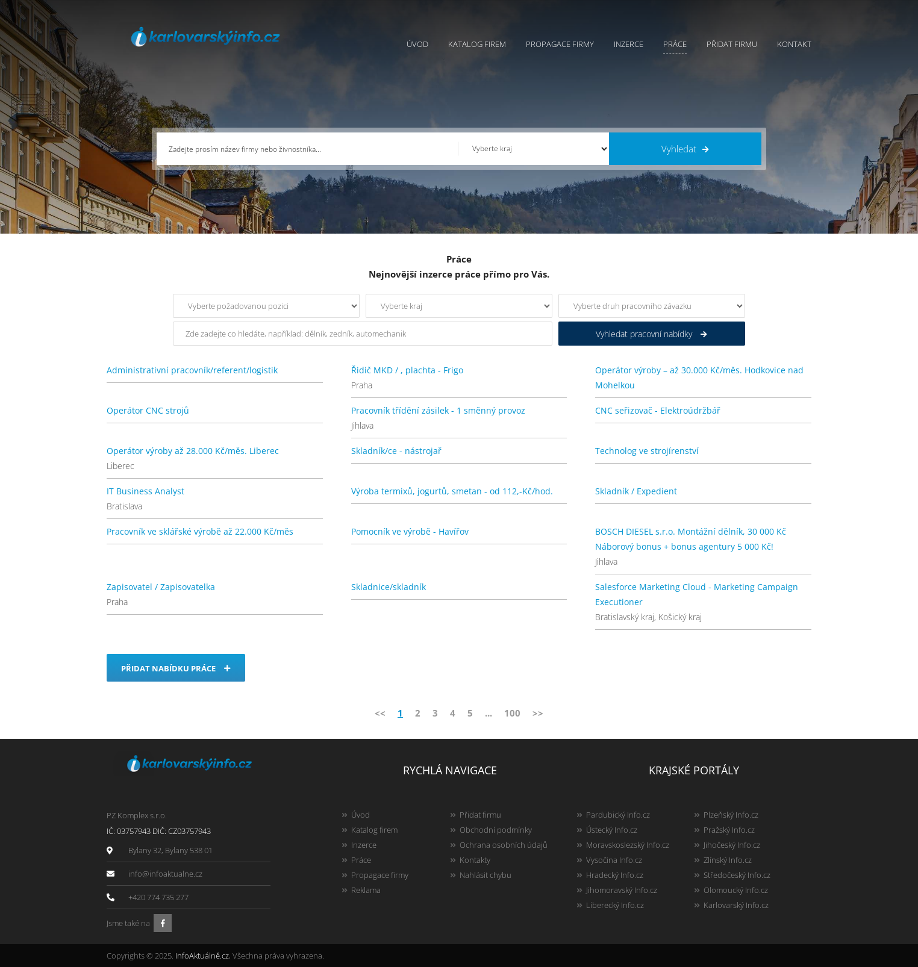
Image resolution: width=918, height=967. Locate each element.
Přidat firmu (732, 44)
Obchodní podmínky (496, 829)
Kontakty (475, 859)
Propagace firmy (560, 44)
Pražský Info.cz (729, 829)
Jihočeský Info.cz (732, 844)
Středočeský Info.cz (737, 874)
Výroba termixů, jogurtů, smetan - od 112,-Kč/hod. (452, 491)
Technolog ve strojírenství (647, 450)
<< (380, 713)
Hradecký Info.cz (614, 874)
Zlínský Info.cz (728, 859)
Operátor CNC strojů (148, 410)
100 (512, 713)
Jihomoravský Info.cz (621, 890)
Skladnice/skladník (388, 586)
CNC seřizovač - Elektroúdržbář (657, 410)
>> (537, 713)
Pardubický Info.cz (618, 814)
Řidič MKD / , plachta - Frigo (407, 370)
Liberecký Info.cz (615, 905)
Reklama (366, 890)
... (488, 713)
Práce (675, 44)
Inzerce (628, 44)
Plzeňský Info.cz (731, 814)
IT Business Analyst (145, 491)
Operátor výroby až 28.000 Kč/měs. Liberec (193, 450)
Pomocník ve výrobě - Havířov (410, 531)
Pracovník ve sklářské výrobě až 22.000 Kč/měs (200, 531)
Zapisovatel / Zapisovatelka (161, 586)
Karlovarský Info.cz (736, 905)
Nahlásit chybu (485, 874)
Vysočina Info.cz (614, 859)
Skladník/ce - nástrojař (396, 450)
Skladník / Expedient (636, 491)
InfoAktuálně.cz (202, 955)
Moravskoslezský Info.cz (627, 844)
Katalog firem (477, 44)
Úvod (417, 44)
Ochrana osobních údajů (504, 844)
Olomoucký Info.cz (736, 890)
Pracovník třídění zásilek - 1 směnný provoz (438, 410)
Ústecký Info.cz (611, 829)
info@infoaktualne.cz (165, 873)
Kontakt (794, 44)
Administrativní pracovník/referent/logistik (192, 370)
